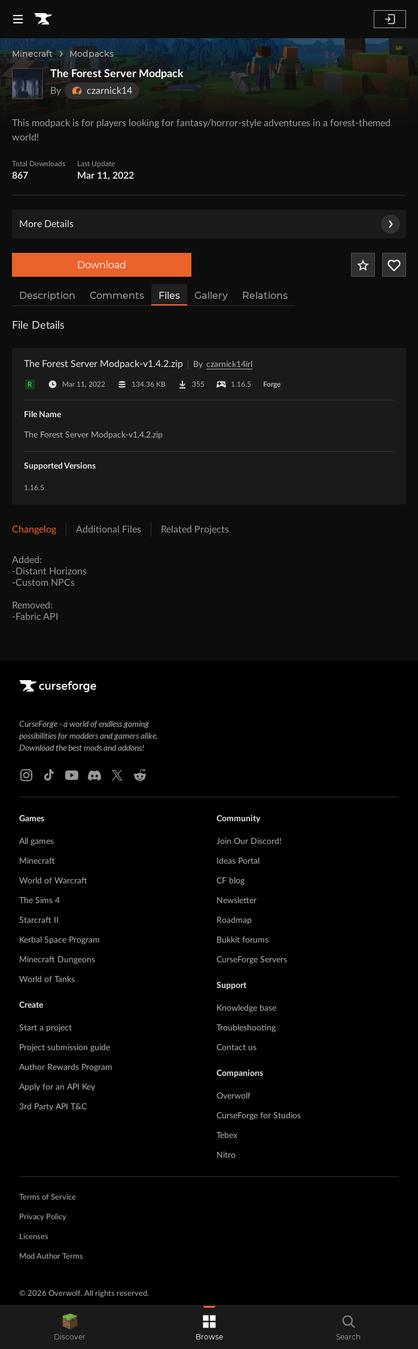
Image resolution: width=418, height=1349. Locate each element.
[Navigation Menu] (18, 19)
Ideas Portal (238, 861)
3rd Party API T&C (53, 1107)
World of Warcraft (53, 881)
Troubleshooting (246, 1028)
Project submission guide (64, 1048)
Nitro (226, 1155)
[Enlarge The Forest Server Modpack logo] (27, 83)
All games (36, 841)
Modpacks (91, 53)
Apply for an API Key (57, 1087)
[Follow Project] (394, 265)
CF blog (230, 881)
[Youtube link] (72, 775)
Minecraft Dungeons (57, 960)
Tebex (226, 1135)
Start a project (45, 1028)
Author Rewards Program (65, 1067)
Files (169, 295)
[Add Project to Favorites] (363, 265)
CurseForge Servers (251, 960)
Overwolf (233, 1096)
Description (47, 295)
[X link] (117, 775)
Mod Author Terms (51, 1257)
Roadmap (234, 920)
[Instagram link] (26, 775)
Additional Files (108, 529)
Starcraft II (39, 920)
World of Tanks (47, 979)
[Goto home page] (43, 19)
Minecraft (32, 53)
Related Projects (195, 529)
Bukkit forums (242, 940)
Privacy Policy (42, 1217)
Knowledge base (246, 1008)
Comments (117, 295)
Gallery (211, 295)
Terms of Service (47, 1197)
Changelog (34, 529)
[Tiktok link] (49, 775)
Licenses (33, 1237)
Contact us (236, 1048)
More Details (209, 224)
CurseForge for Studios (258, 1116)
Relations (265, 295)
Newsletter (236, 901)
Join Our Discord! (249, 841)
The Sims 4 (39, 901)
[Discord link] (94, 775)
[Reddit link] (140, 775)
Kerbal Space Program (59, 940)
